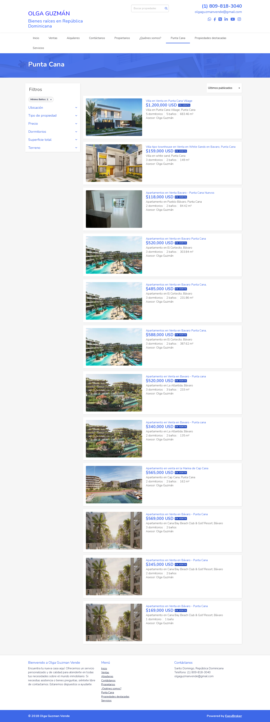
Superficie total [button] (52, 140)
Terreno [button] (52, 148)
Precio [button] (52, 124)
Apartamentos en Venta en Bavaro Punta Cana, (176, 284)
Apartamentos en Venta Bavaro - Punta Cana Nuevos (180, 193)
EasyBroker (233, 716)
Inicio (36, 38)
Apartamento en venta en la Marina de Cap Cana (177, 468)
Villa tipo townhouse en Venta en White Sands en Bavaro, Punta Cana (191, 147)
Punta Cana (178, 38)
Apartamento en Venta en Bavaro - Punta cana (176, 376)
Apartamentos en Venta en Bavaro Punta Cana (176, 239)
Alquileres (73, 38)
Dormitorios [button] (52, 132)
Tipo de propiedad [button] (52, 116)
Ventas (53, 38)
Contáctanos (97, 38)
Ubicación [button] (52, 108)
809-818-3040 (225, 6)
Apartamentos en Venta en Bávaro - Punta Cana (177, 514)
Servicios (38, 48)
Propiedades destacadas (210, 38)
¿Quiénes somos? (150, 38)
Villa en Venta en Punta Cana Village (169, 101)
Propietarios (122, 38)
